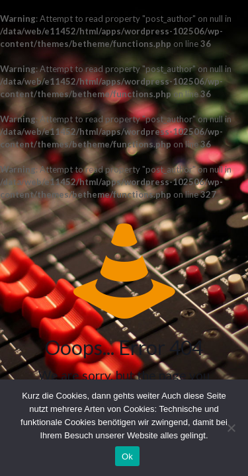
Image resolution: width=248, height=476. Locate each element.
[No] (231, 427)
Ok (127, 456)
